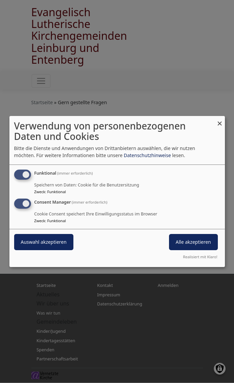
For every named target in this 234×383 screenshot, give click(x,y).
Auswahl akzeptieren (44, 242)
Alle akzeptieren (193, 242)
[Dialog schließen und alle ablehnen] (220, 120)
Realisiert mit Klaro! (200, 256)
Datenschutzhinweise (147, 155)
